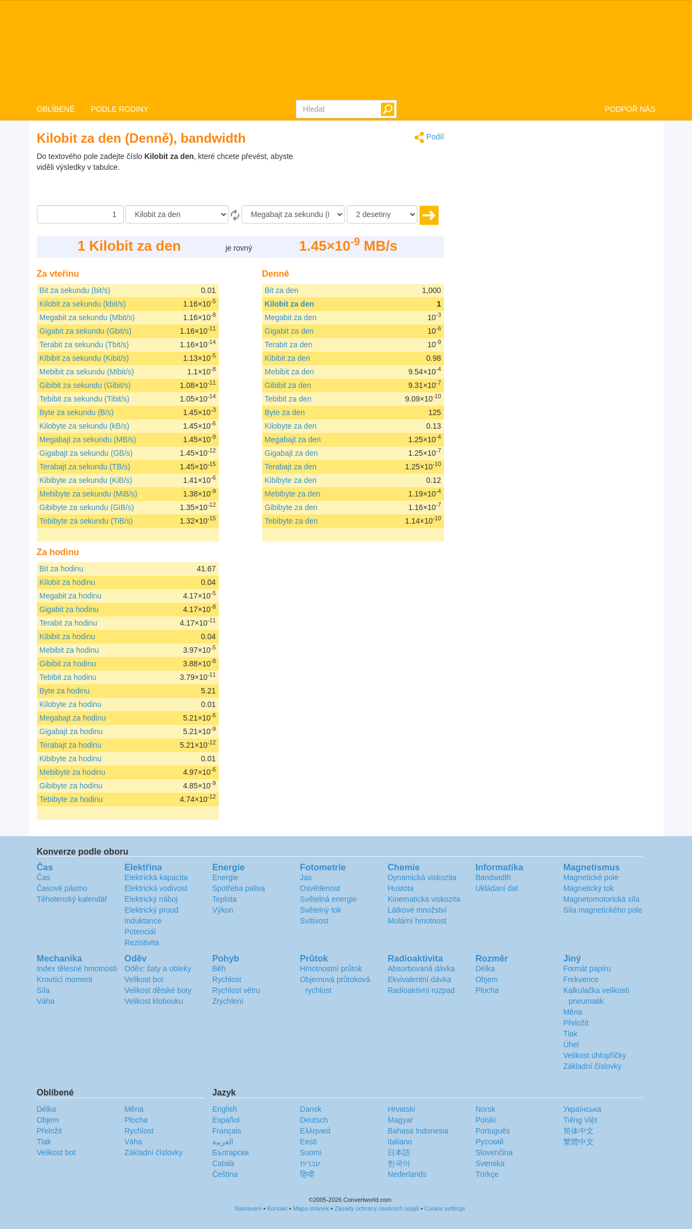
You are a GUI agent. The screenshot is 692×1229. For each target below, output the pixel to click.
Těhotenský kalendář (72, 899)
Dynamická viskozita (422, 877)
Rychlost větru (236, 990)
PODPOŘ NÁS (630, 109)
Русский (489, 1141)
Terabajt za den (291, 466)
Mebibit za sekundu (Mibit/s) (87, 371)
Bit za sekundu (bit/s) (75, 290)
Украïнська (582, 1109)
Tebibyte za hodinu (71, 799)
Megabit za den (291, 317)
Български (230, 1152)
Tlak (570, 1033)
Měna (572, 1012)
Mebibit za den (289, 371)
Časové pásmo (62, 888)
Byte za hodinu (65, 690)
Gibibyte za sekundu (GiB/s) (87, 507)
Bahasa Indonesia (418, 1130)
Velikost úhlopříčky (594, 1055)
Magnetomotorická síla (601, 899)
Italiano (400, 1141)
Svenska (490, 1163)
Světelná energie (328, 899)
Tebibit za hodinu (68, 677)
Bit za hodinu (62, 568)
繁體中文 (578, 1141)
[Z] (176, 214)
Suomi (311, 1152)
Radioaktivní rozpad (421, 990)
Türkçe (487, 1174)
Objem (486, 979)
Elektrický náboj (150, 899)
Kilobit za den (289, 304)
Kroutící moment (65, 979)
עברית (310, 1163)
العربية (222, 1141)
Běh (219, 968)
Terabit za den (289, 344)
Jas (306, 877)
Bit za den (282, 290)
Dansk (311, 1109)
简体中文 (578, 1130)
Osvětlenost (320, 888)
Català (223, 1163)
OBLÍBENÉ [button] (56, 109)
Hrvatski (401, 1109)
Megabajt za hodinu (73, 718)
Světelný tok (320, 910)
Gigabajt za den (291, 453)
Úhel (571, 1044)
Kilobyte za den (291, 426)
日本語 (399, 1152)
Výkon (222, 910)
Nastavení (248, 1208)
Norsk (485, 1109)
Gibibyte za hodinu (71, 785)
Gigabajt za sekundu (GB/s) (86, 453)
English (224, 1109)
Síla (43, 990)
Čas (43, 877)
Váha (46, 1001)
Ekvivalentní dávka (419, 979)
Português (492, 1130)
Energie (225, 877)
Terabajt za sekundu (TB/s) (85, 466)
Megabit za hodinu (70, 595)
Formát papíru (587, 968)
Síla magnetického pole (603, 910)
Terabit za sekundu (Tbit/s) (84, 344)
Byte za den (285, 412)
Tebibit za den (288, 398)
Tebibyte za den (291, 521)
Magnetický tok (588, 888)
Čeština (225, 1174)
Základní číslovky (592, 1066)
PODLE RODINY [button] (120, 109)
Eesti (308, 1141)
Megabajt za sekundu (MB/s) (88, 439)
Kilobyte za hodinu (70, 704)
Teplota (224, 899)
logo (346, 49)
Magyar (400, 1120)
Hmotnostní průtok (331, 968)
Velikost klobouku (153, 1001)
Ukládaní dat (496, 888)
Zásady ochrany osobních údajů (376, 1208)
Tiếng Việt (580, 1120)
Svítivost (314, 920)
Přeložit (576, 1022)
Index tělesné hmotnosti (77, 968)
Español (226, 1120)
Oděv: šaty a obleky (157, 968)
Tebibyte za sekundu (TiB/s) (86, 521)
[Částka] (80, 214)
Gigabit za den (289, 331)
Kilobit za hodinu (68, 582)
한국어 (399, 1163)
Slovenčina (494, 1152)
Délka (485, 968)
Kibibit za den (287, 358)
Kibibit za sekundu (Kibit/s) (84, 358)
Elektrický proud (151, 910)
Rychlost (227, 979)
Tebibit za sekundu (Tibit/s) (85, 398)
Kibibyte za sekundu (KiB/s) (86, 480)
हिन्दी (307, 1174)
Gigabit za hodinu (69, 609)
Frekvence (581, 979)
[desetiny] (382, 214)
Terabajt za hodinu (70, 745)
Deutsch (314, 1120)
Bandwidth (493, 877)
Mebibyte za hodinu (72, 772)
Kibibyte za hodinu (70, 758)
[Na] (293, 214)
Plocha (487, 990)
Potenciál (140, 931)
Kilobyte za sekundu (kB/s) (85, 426)
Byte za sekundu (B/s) (77, 412)
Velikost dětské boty (158, 990)
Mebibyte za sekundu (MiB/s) (89, 493)
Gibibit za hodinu (68, 663)
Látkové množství (417, 910)
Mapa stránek (311, 1208)
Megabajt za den (293, 439)
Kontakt (277, 1208)
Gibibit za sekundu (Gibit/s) (85, 385)
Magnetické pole (591, 877)
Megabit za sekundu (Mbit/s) (87, 317)
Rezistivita (141, 942)
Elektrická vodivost (155, 888)
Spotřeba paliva (238, 888)
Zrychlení (228, 1001)
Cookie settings (444, 1208)
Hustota (401, 888)
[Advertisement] (376, 178)
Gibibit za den (288, 385)
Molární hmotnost (417, 920)
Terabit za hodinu (69, 623)
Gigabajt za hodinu (71, 731)
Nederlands (407, 1174)
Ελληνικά (315, 1130)
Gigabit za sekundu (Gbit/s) (86, 331)
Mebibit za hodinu (69, 650)
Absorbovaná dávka (421, 968)
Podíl (429, 137)
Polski (485, 1120)
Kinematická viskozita (424, 899)
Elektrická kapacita (156, 877)
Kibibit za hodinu (68, 636)
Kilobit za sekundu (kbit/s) (83, 304)
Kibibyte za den (291, 480)
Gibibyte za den (291, 507)
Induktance (143, 920)
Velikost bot (143, 979)
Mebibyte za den (293, 493)
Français (227, 1130)
